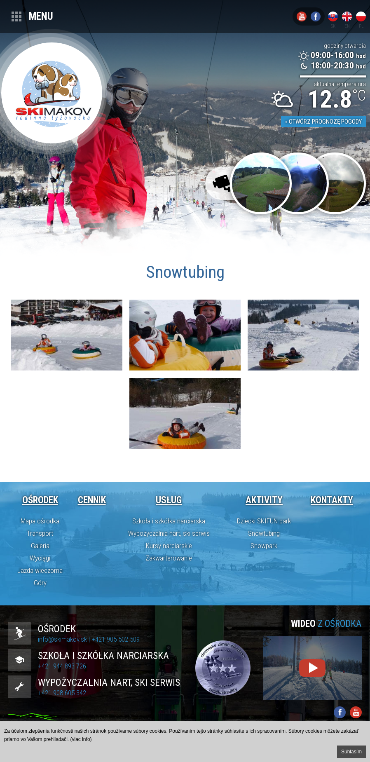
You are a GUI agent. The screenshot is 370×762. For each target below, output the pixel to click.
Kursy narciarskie (169, 546)
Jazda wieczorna (40, 570)
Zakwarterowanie (168, 558)
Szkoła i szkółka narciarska (168, 521)
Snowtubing (264, 533)
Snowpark (264, 546)
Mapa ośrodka (40, 521)
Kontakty (332, 500)
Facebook (316, 16)
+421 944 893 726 (62, 666)
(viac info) (81, 739)
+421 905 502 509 (115, 639)
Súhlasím (351, 752)
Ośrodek (40, 500)
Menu (41, 16)
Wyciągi (40, 558)
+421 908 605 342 (62, 693)
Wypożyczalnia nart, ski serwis (169, 533)
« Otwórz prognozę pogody (323, 121)
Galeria (40, 546)
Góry (40, 583)
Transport (40, 533)
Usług (169, 500)
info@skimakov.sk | (64, 639)
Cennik (92, 500)
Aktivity (264, 500)
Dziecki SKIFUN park (264, 521)
